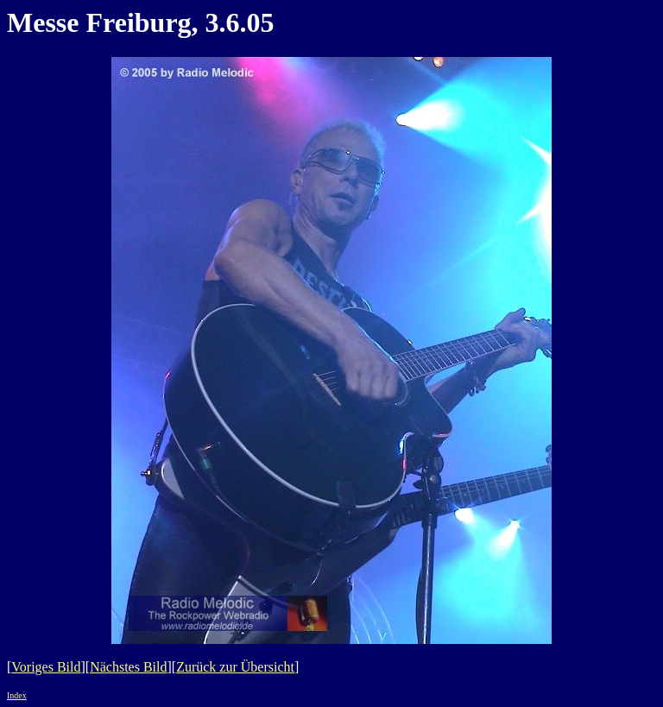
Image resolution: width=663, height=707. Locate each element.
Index (17, 695)
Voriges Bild (45, 667)
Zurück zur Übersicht (235, 667)
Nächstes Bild (128, 667)
